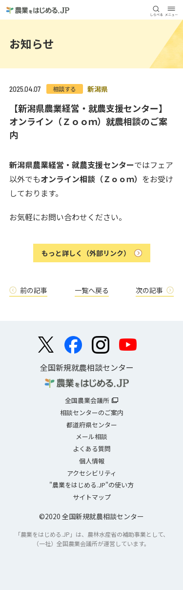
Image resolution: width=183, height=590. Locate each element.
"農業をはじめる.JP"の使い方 (91, 484)
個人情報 (91, 460)
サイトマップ (92, 497)
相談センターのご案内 (91, 412)
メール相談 (91, 436)
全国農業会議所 (87, 400)
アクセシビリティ (92, 473)
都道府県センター (91, 424)
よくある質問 (92, 448)
